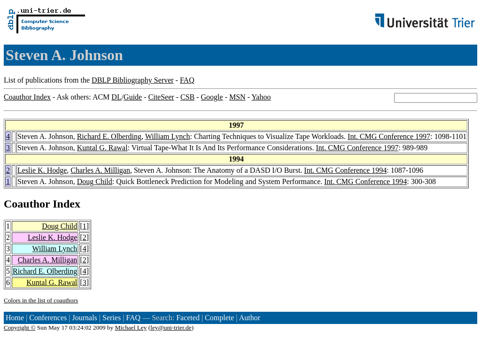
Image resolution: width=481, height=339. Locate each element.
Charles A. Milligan (100, 170)
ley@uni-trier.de (170, 327)
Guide (133, 97)
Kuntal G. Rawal (102, 148)
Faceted (188, 318)
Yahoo (261, 97)
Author (249, 318)
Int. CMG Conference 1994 (345, 170)
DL (116, 97)
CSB (187, 97)
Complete (219, 318)
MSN (237, 97)
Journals (84, 318)
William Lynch (167, 136)
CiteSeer (161, 97)
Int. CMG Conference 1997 (389, 136)
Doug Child (94, 181)
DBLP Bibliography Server (133, 80)
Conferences (48, 318)
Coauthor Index (27, 97)
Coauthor (27, 204)
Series (111, 318)
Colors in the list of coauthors (41, 300)
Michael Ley (131, 327)
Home (15, 318)
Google (212, 97)
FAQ (187, 80)
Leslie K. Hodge (42, 170)
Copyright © (20, 327)
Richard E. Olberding (109, 136)
